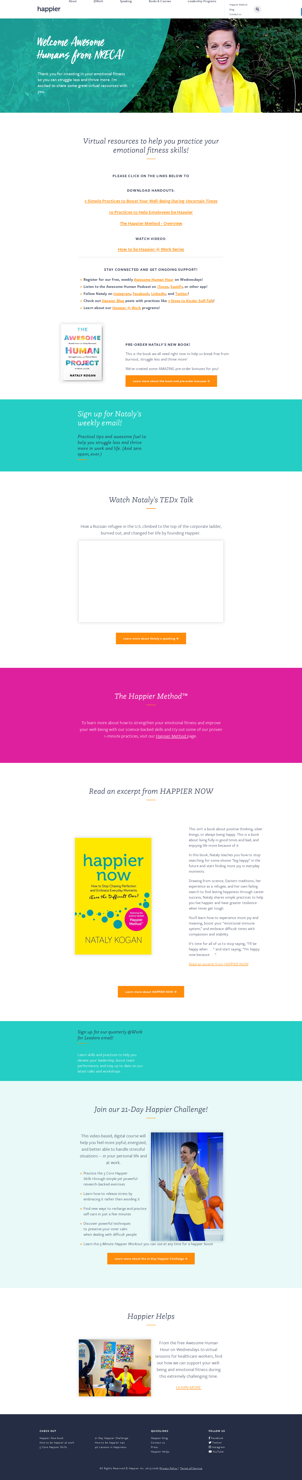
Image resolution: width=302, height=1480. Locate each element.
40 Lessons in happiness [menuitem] (110, 1447)
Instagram (122, 293)
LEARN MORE (188, 1387)
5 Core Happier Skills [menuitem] (53, 1447)
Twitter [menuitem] (215, 1442)
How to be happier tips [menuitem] (110, 1442)
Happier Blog (113, 300)
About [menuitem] (73, 9)
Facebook (141, 293)
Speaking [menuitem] (126, 9)
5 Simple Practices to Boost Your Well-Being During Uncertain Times (151, 201)
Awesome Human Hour (154, 279)
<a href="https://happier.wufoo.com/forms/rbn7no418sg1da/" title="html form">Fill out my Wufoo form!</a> (189, 1051)
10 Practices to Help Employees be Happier (151, 212)
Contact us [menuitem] (235, 14)
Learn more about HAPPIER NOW (150, 991)
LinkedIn (158, 293)
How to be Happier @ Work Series (151, 249)
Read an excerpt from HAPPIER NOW (218, 964)
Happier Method (171, 736)
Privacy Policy (169, 1468)
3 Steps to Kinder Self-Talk (190, 300)
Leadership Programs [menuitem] (202, 9)
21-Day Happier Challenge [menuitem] (111, 1438)
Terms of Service (191, 1468)
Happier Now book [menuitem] (52, 1438)
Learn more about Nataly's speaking (150, 638)
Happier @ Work (126, 307)
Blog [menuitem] (231, 9)
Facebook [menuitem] (216, 1438)
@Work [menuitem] (98, 9)
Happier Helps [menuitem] (160, 1451)
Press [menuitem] (154, 1447)
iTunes (162, 286)
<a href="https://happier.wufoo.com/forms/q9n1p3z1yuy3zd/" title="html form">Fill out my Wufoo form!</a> (189, 435)
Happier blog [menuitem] (159, 1438)
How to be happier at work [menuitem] (57, 1442)
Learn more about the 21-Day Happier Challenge (151, 1258)
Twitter (181, 293)
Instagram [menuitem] (217, 1447)
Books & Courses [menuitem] (160, 9)
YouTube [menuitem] (216, 1451)
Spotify (176, 286)
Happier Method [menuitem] (238, 4)
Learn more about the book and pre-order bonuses (171, 381)
